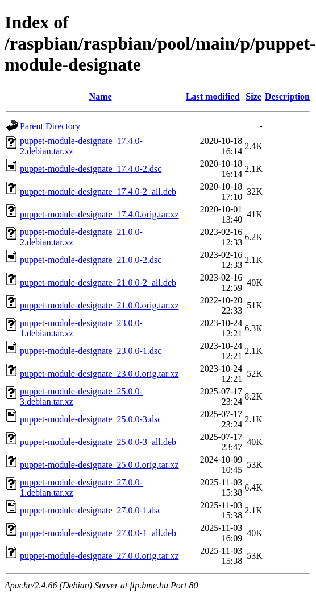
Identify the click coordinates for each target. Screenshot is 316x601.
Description (287, 96)
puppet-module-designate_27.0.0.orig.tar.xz (99, 556)
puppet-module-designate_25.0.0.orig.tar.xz (99, 465)
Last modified (213, 96)
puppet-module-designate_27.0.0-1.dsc (90, 510)
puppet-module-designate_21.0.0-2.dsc (90, 260)
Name (100, 96)
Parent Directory (50, 126)
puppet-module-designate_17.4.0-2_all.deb (98, 191)
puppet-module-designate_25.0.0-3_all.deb (98, 442)
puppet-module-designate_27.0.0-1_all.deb (98, 533)
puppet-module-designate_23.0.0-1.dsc (90, 351)
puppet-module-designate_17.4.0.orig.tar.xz (99, 214)
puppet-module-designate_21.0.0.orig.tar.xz (99, 305)
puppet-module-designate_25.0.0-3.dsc (90, 419)
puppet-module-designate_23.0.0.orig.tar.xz (99, 373)
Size (253, 96)
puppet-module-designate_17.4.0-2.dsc (90, 169)
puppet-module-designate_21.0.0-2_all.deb (98, 282)
